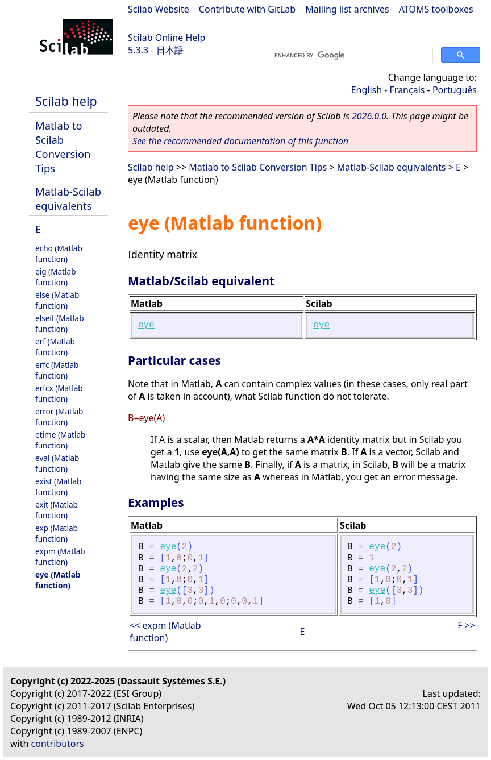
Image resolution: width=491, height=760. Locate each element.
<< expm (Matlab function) (165, 631)
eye (146, 325)
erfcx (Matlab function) (59, 393)
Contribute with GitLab (247, 9)
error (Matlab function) (59, 416)
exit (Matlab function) (56, 510)
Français (407, 90)
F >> (466, 625)
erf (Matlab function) (55, 347)
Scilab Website (158, 9)
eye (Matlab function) (58, 580)
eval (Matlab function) (57, 463)
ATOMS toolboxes (436, 9)
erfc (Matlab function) (56, 370)
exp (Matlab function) (56, 533)
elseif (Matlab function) (59, 323)
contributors (57, 743)
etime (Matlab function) (60, 440)
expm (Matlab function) (60, 556)
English (366, 90)
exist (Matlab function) (58, 486)
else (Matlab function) (57, 300)
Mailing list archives (347, 9)
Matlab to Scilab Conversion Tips (62, 146)
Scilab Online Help (166, 37)
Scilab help (66, 101)
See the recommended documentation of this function (240, 141)
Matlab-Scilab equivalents (68, 198)
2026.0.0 (369, 116)
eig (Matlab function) (55, 277)
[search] (349, 55)
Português (454, 90)
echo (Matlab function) (58, 253)
